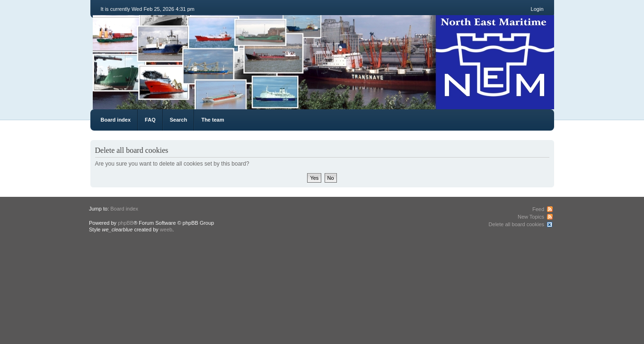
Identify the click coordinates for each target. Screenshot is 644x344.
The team (212, 120)
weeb (166, 229)
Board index (116, 120)
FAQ (150, 120)
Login (537, 9)
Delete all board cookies (516, 224)
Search (178, 120)
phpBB (125, 223)
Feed (538, 209)
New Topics (531, 217)
